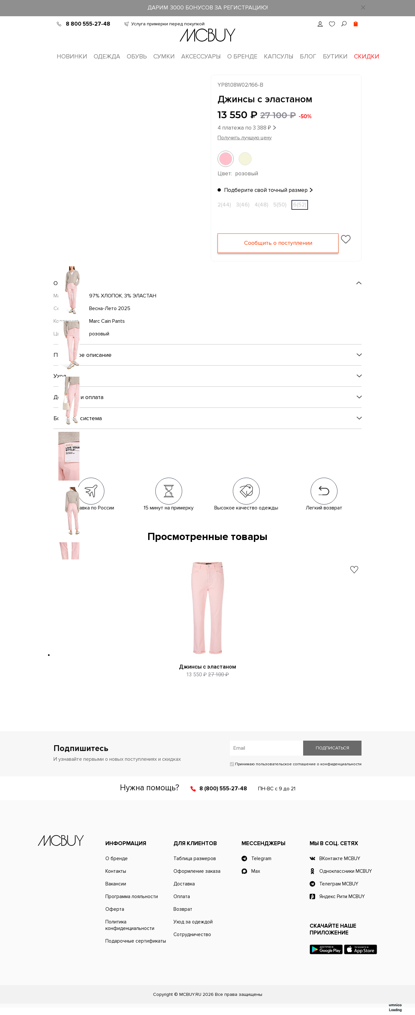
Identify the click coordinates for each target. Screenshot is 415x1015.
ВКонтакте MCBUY (339, 866)
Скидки (366, 56)
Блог (308, 56)
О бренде (242, 56)
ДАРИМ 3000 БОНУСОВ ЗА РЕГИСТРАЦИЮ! (208, 7)
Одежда (107, 56)
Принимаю (296, 771)
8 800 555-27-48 (88, 23)
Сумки (164, 56)
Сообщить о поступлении (278, 244)
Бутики (335, 56)
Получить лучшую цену (245, 138)
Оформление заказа (196, 879)
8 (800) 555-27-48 (223, 796)
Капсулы (278, 56)
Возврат (182, 917)
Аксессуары (201, 56)
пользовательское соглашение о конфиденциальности (309, 771)
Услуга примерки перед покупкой (168, 24)
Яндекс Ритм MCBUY (342, 904)
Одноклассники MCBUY (345, 879)
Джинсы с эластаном (207, 667)
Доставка (184, 891)
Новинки (72, 56)
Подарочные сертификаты (135, 948)
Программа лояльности (131, 904)
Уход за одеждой (193, 929)
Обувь (137, 56)
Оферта (114, 917)
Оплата (181, 904)
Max (255, 879)
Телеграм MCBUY (338, 891)
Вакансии (115, 891)
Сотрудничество (192, 942)
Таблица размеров (194, 866)
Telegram (261, 866)
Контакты (115, 879)
